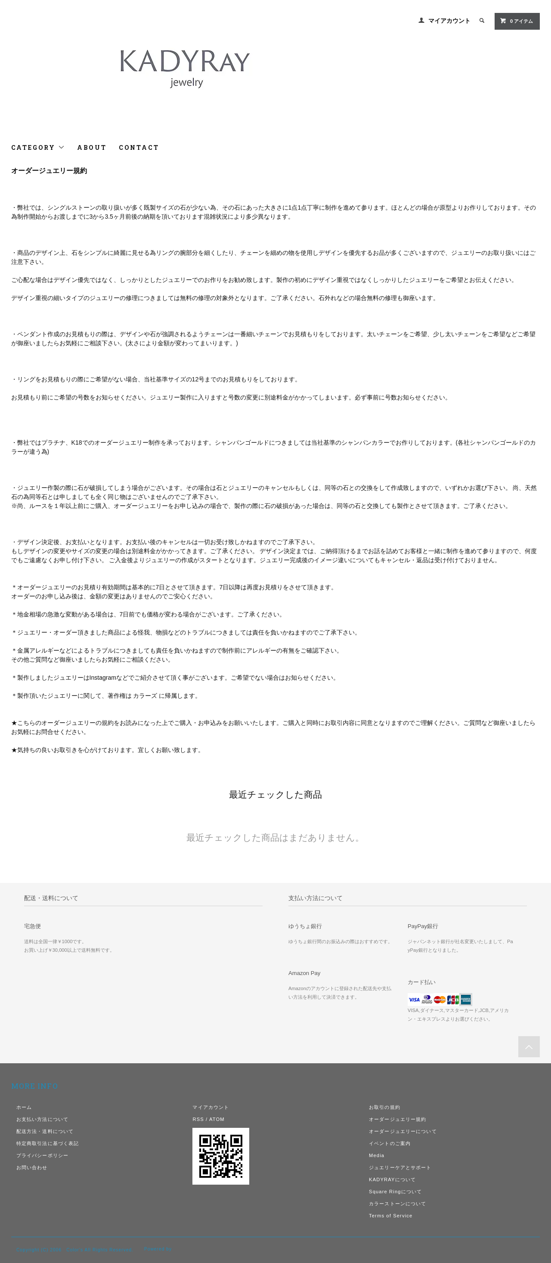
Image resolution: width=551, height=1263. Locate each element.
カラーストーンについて (397, 1203)
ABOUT (92, 147)
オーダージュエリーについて (403, 1131)
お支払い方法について (42, 1119)
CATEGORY (38, 147)
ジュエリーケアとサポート (400, 1167)
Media (376, 1155)
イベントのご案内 (390, 1143)
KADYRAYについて (392, 1179)
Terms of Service (390, 1215)
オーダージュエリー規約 (397, 1119)
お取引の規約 (384, 1107)
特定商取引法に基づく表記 (47, 1143)
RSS (198, 1119)
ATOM (217, 1119)
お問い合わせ (32, 1167)
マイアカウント (449, 20)
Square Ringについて (395, 1191)
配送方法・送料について (45, 1131)
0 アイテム (516, 20)
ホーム (24, 1107)
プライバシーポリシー (42, 1155)
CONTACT (139, 147)
